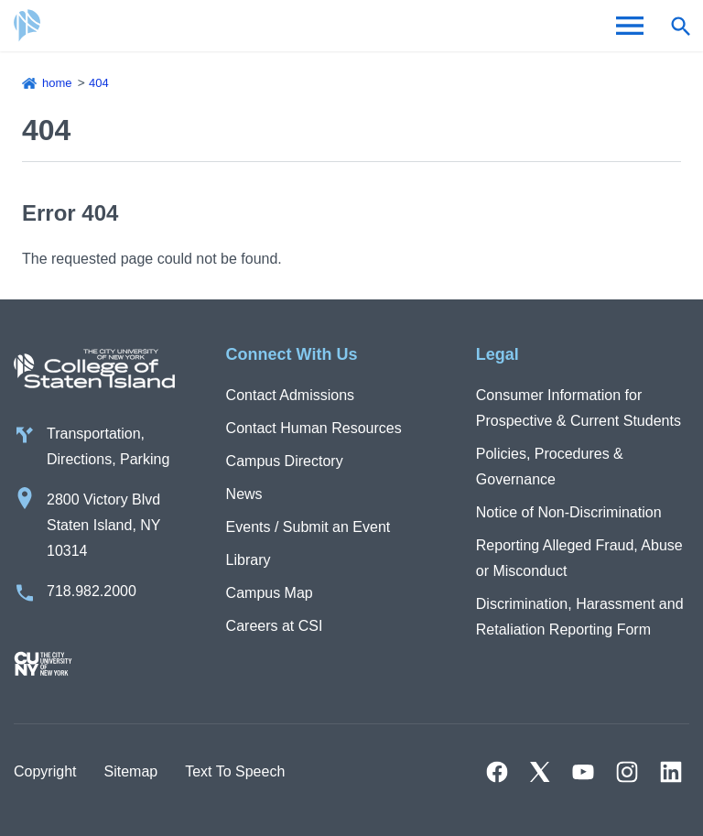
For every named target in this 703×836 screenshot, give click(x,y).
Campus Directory (284, 461)
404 (99, 83)
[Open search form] (680, 25)
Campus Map (269, 593)
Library (248, 560)
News (244, 494)
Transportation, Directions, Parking (108, 446)
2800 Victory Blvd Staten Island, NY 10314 (104, 525)
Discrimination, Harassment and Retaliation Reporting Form (580, 616)
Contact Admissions (290, 395)
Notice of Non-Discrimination (569, 512)
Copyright (45, 771)
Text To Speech (235, 771)
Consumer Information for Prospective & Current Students (578, 408)
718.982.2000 (91, 591)
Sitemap (130, 771)
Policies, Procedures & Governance (549, 466)
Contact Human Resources (314, 428)
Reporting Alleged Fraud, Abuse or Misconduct (579, 558)
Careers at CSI (274, 626)
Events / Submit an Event (308, 527)
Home (57, 83)
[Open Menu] (629, 25)
